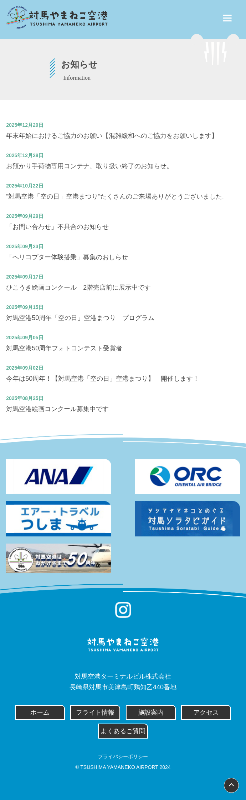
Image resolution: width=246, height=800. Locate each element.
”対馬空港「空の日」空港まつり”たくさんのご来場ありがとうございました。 (117, 196)
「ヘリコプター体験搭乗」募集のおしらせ (67, 257)
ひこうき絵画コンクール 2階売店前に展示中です (78, 287)
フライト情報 (95, 712)
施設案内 (151, 712)
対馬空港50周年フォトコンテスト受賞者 (64, 348)
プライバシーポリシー (123, 756)
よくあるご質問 (123, 731)
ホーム (40, 712)
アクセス (206, 712)
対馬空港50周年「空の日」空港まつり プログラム (80, 317)
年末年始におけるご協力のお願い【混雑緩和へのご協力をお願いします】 (112, 135)
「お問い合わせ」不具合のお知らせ (57, 226)
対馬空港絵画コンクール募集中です (57, 408)
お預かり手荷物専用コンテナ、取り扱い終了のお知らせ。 (89, 166)
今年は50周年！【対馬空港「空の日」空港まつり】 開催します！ (102, 378)
